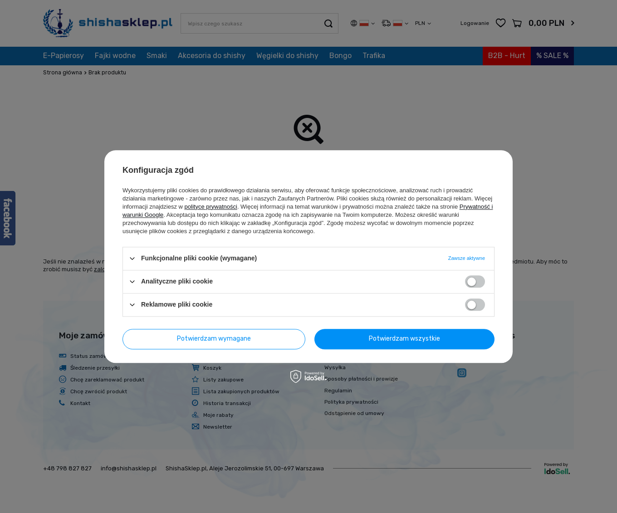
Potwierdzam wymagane (214, 338)
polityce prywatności (211, 206)
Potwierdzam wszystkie (404, 338)
